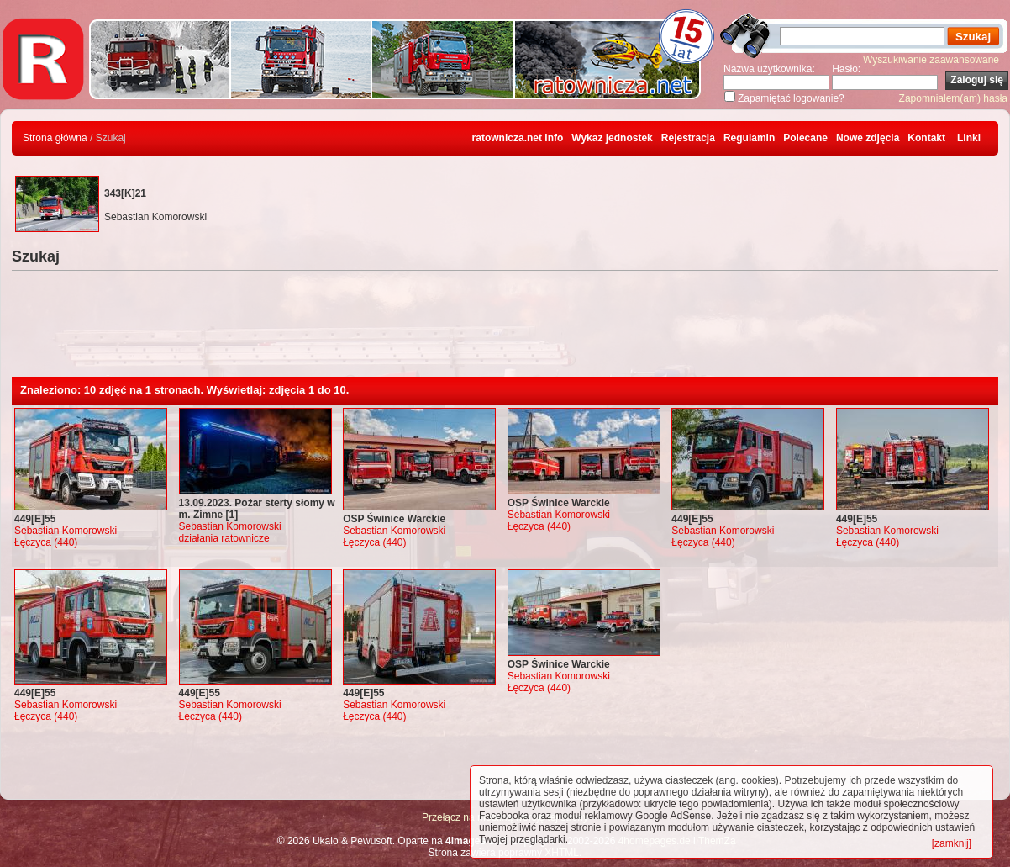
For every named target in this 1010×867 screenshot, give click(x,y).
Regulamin (749, 138)
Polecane (805, 138)
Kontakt (926, 138)
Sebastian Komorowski (65, 531)
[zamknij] (951, 843)
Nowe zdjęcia (867, 138)
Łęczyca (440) (45, 542)
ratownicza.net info (518, 138)
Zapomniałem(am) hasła (953, 98)
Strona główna (55, 138)
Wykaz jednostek (611, 138)
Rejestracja (688, 138)
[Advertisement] (505, 330)
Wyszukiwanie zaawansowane (931, 60)
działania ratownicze (224, 538)
